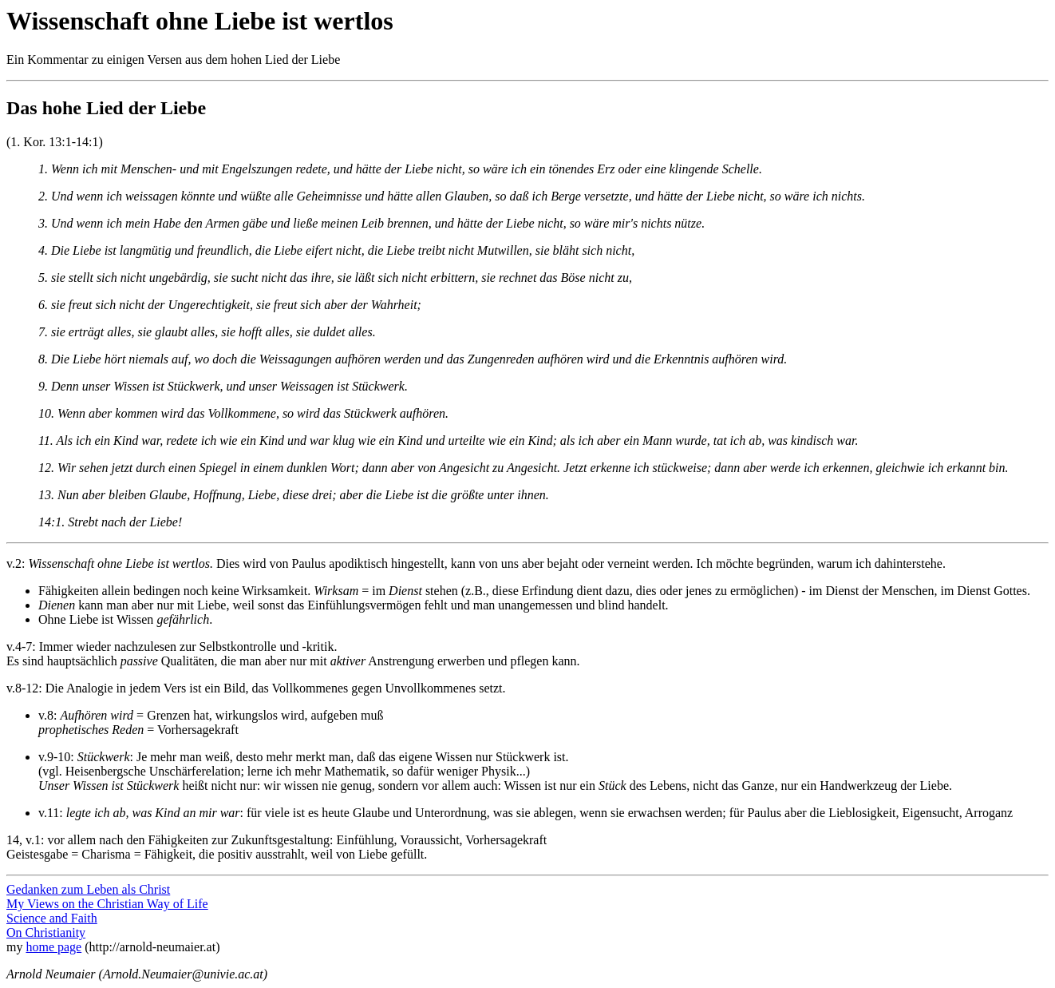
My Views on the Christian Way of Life (107, 904)
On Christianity (45, 932)
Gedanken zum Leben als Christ (88, 889)
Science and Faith (51, 918)
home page (53, 947)
